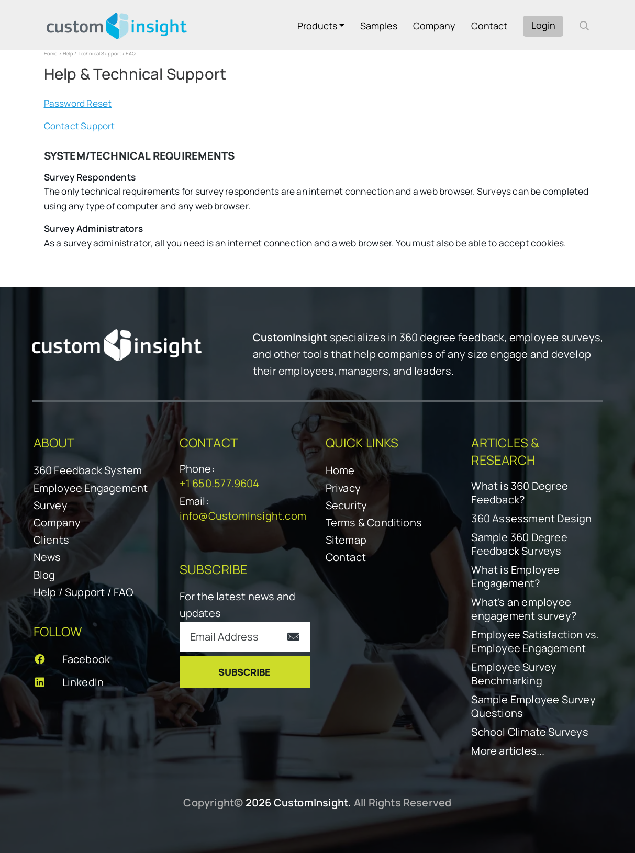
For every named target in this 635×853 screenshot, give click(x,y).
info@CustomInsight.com (243, 516)
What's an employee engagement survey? (523, 609)
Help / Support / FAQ (83, 592)
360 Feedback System (88, 470)
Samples (378, 25)
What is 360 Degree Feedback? (519, 493)
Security (346, 505)
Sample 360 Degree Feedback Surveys (519, 544)
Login (543, 25)
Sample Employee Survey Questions (533, 706)
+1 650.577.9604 (220, 483)
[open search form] (584, 25)
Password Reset (78, 103)
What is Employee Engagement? (515, 576)
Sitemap (346, 540)
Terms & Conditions (374, 522)
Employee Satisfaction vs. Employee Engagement (535, 641)
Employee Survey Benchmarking (513, 674)
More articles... (507, 751)
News (47, 557)
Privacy (343, 488)
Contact (489, 25)
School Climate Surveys (529, 732)
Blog (44, 575)
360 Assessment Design (531, 518)
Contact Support (79, 126)
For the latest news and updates (238, 604)
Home (51, 53)
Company (434, 25)
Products (317, 25)
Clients (51, 540)
